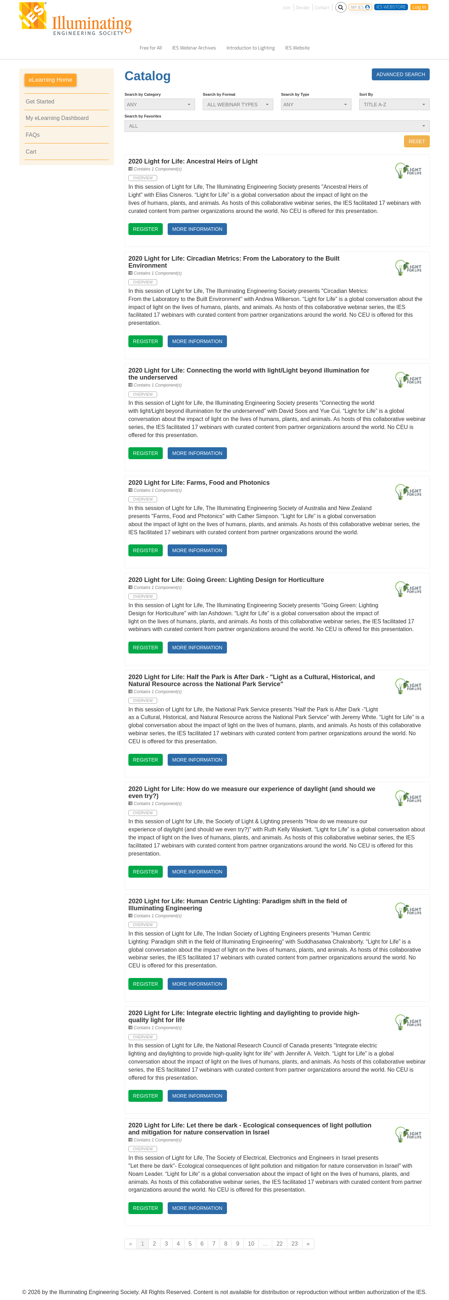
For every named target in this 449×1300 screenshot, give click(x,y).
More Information (197, 229)
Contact (322, 7)
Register (145, 229)
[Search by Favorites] (277, 126)
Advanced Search (400, 74)
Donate (302, 7)
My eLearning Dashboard (57, 118)
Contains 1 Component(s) (158, 169)
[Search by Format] (238, 104)
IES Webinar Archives (194, 47)
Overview (143, 178)
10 (251, 1244)
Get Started (40, 102)
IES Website (297, 47)
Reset (417, 141)
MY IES (360, 7)
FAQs (33, 135)
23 (294, 1244)
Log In (419, 7)
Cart (31, 152)
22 (279, 1244)
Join (286, 7)
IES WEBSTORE (391, 7)
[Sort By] (394, 104)
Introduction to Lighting (251, 47)
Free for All (151, 47)
